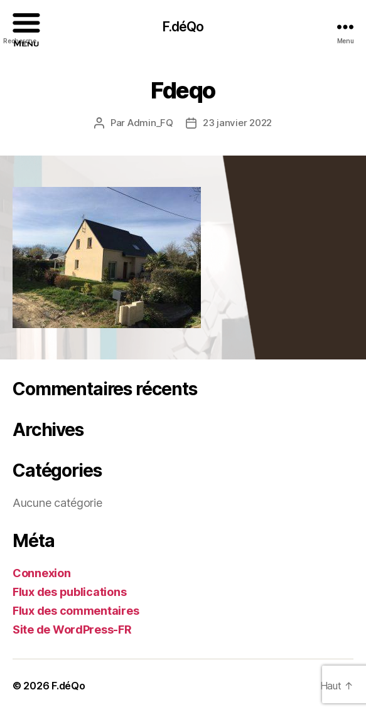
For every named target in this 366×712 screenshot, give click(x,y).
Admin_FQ (150, 123)
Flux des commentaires (76, 610)
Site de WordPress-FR (72, 629)
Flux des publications (69, 591)
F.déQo (68, 685)
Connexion (42, 573)
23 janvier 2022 (237, 123)
